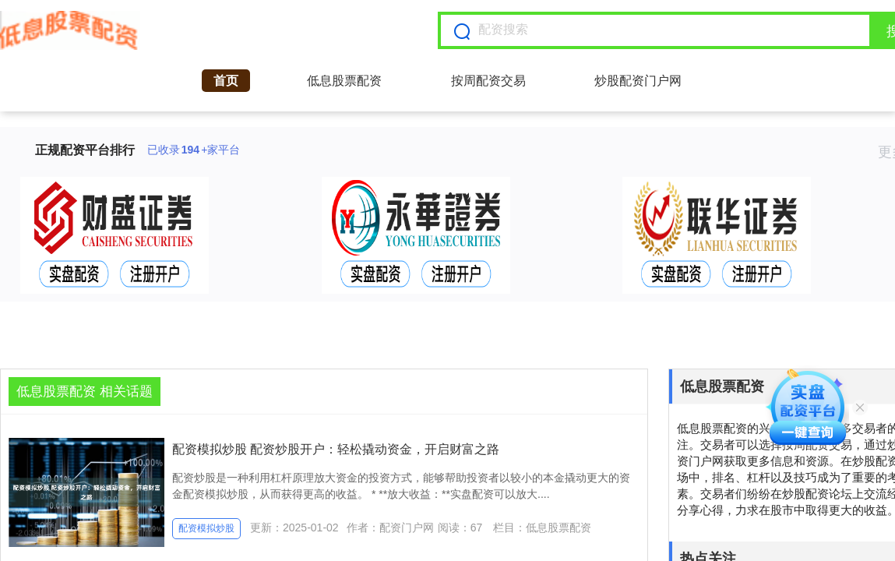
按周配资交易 (488, 80)
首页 (225, 80)
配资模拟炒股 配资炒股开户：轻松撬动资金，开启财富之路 (335, 449)
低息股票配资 (344, 80)
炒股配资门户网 (638, 80)
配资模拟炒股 (206, 528)
